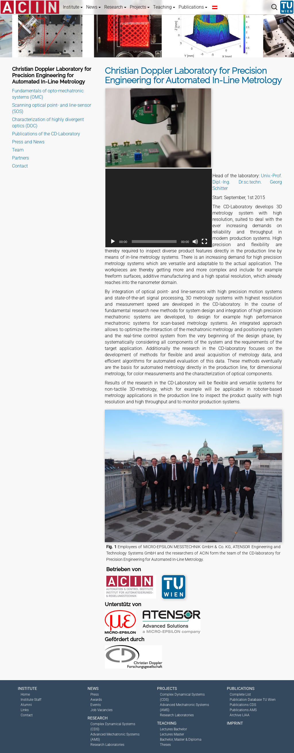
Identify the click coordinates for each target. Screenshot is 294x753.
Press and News (28, 142)
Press (94, 694)
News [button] (93, 7)
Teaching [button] (164, 7)
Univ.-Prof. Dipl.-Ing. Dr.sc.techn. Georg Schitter (247, 182)
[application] (158, 208)
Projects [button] (140, 7)
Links (25, 710)
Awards (96, 700)
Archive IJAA (239, 715)
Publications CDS (243, 705)
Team (18, 150)
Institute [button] (73, 7)
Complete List (240, 694)
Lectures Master (172, 734)
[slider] (154, 241)
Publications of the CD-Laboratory (46, 134)
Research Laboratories (107, 745)
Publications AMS (243, 710)
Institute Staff (31, 700)
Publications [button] (193, 7)
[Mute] (195, 241)
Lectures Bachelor (173, 729)
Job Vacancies (101, 710)
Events (95, 705)
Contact (20, 166)
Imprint (235, 723)
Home (25, 694)
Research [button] (115, 7)
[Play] (113, 241)
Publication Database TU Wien (253, 700)
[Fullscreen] (204, 241)
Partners (20, 158)
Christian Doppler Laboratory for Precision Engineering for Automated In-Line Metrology (51, 75)
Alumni (26, 705)
